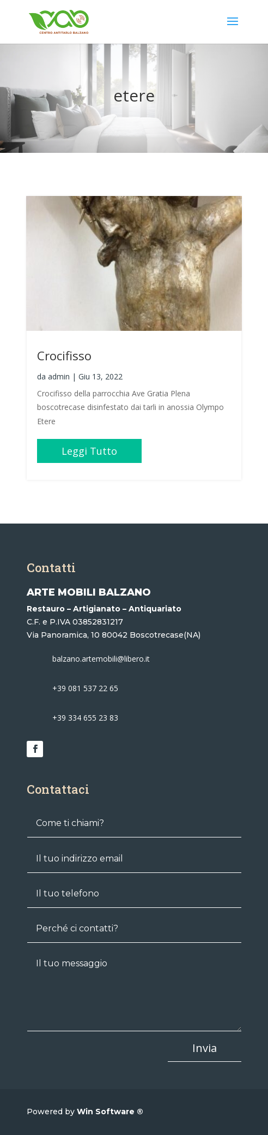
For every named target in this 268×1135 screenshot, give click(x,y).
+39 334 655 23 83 (85, 717)
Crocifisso (64, 355)
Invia (204, 1048)
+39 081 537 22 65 (85, 688)
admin (59, 376)
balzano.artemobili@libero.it (101, 658)
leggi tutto (89, 450)
